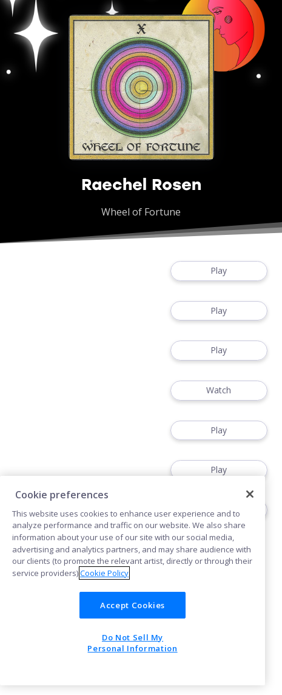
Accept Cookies (132, 605)
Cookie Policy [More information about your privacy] (104, 573)
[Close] (250, 494)
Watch (219, 390)
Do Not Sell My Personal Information (132, 643)
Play (219, 271)
